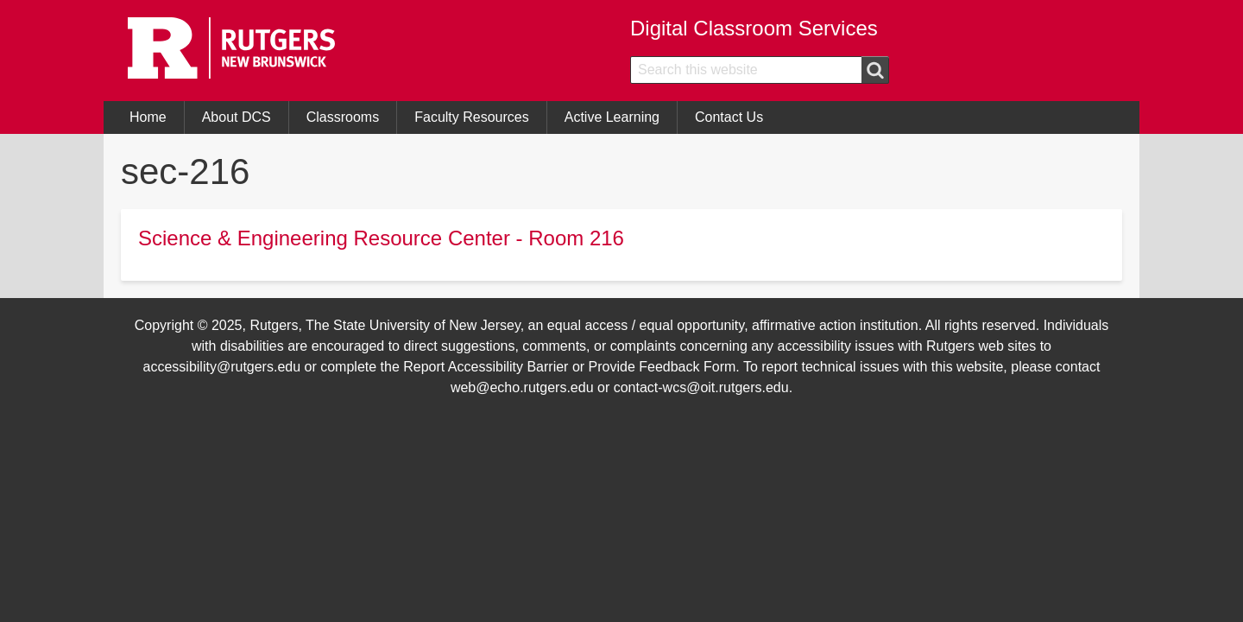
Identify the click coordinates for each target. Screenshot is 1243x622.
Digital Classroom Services (754, 28)
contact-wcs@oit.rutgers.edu (701, 387)
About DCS (236, 117)
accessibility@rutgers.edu (222, 366)
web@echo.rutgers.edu (522, 387)
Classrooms (342, 117)
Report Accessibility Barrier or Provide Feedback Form (569, 366)
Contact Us (729, 117)
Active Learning (612, 117)
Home (148, 117)
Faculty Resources (471, 117)
